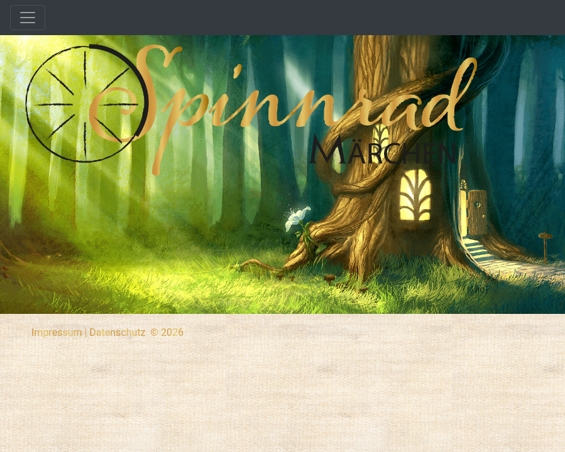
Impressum (56, 332)
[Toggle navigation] (27, 17)
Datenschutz (117, 332)
